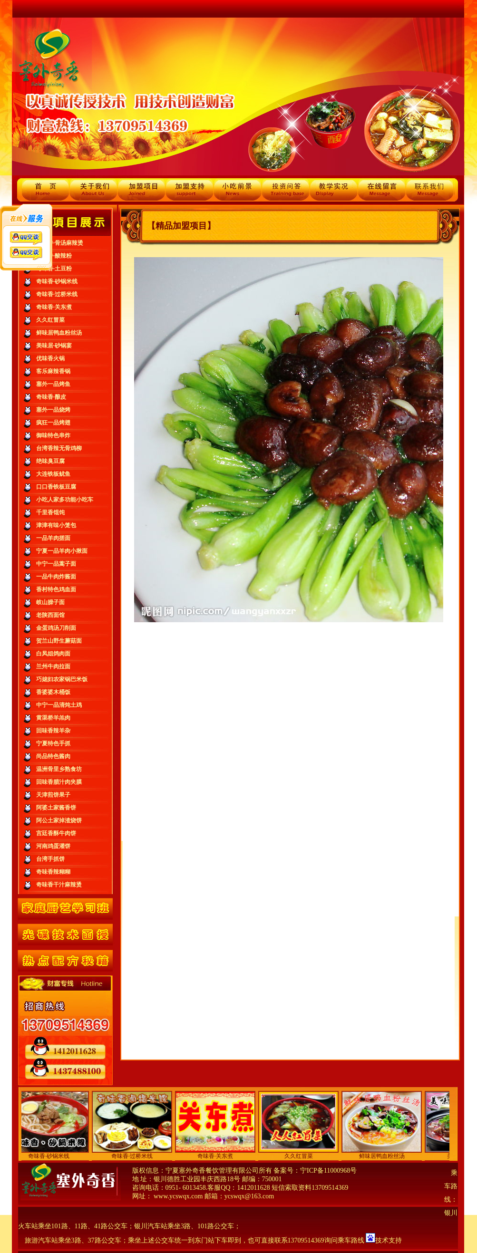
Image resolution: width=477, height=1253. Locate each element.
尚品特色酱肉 (53, 756)
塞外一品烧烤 (53, 409)
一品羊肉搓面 (53, 538)
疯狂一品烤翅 (53, 422)
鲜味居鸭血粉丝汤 (59, 332)
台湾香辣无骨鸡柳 (59, 448)
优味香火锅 (50, 358)
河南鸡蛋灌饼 (53, 846)
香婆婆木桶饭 (53, 692)
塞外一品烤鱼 (53, 384)
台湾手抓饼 (50, 859)
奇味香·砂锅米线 (57, 281)
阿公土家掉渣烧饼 (59, 820)
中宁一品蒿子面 (56, 563)
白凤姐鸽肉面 (53, 653)
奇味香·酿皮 (51, 397)
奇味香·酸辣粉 (54, 255)
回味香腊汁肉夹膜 (59, 782)
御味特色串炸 (53, 435)
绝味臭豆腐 (50, 461)
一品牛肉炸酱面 (56, 576)
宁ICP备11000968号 (328, 1170)
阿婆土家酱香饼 (56, 807)
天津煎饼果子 (53, 794)
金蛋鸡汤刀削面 (56, 628)
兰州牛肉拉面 (53, 666)
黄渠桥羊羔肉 (53, 717)
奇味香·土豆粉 (54, 268)
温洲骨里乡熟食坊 (59, 769)
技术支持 (388, 1240)
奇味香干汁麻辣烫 (59, 884)
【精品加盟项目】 (181, 226)
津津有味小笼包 (56, 525)
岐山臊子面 (50, 602)
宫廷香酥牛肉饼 (56, 833)
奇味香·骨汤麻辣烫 (59, 243)
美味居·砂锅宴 (54, 345)
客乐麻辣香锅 (53, 371)
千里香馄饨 (50, 512)
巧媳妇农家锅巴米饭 (62, 679)
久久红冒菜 (50, 320)
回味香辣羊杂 (53, 730)
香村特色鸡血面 (56, 589)
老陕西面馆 (50, 615)
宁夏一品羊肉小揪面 (62, 551)
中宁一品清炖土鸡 (59, 705)
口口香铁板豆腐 (56, 486)
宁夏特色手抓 (53, 743)
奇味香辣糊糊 (53, 871)
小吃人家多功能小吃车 (64, 499)
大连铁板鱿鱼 (53, 474)
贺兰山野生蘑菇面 (59, 640)
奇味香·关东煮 (54, 307)
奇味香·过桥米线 (57, 294)
